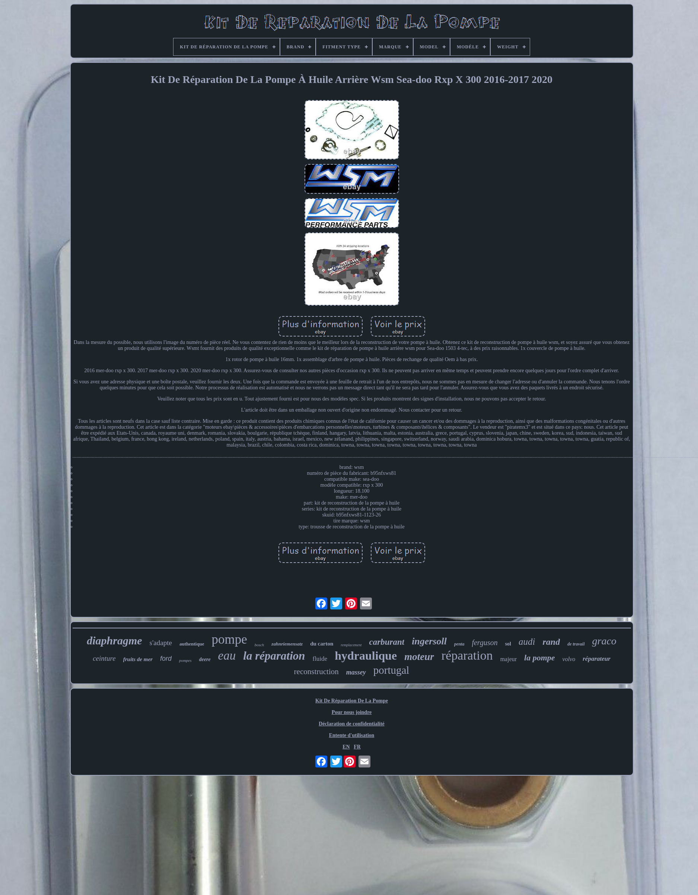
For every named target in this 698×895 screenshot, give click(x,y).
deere (205, 659)
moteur (419, 656)
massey (356, 672)
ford (166, 658)
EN (346, 747)
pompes (185, 660)
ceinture (104, 658)
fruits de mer (138, 659)
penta (459, 644)
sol (508, 644)
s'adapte (161, 643)
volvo (569, 659)
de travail (575, 644)
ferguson (484, 642)
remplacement (351, 645)
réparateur (597, 658)
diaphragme (114, 640)
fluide (319, 658)
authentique (191, 644)
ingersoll (429, 641)
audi (527, 642)
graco (604, 641)
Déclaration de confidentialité (352, 724)
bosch (259, 645)
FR (357, 747)
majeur (508, 659)
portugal (391, 670)
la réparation (274, 655)
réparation (467, 655)
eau (227, 655)
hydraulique (366, 655)
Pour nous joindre (352, 712)
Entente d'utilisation (352, 735)
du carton (321, 644)
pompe (229, 639)
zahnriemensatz (287, 644)
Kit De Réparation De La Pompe (351, 701)
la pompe (539, 657)
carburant (387, 642)
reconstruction (316, 671)
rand (551, 642)
